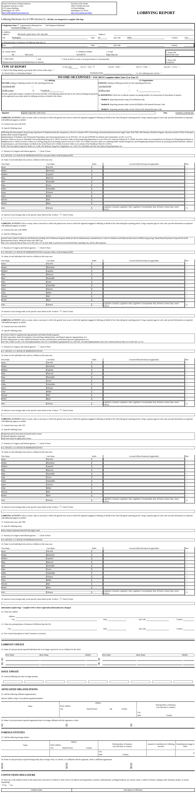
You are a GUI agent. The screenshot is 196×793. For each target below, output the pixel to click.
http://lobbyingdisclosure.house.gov (16, 13)
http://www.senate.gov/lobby (81, 13)
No (4, 785)
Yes (10, 785)
